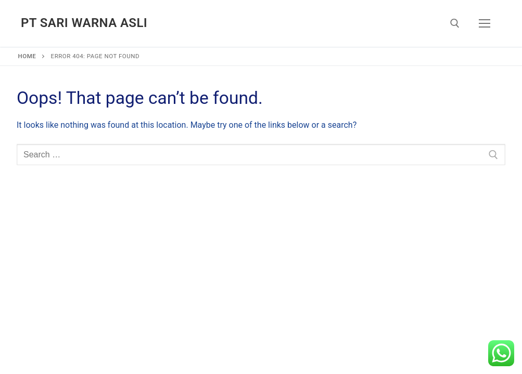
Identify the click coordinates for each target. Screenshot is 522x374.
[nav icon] (484, 23)
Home (27, 56)
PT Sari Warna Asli (84, 23)
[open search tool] (455, 23)
